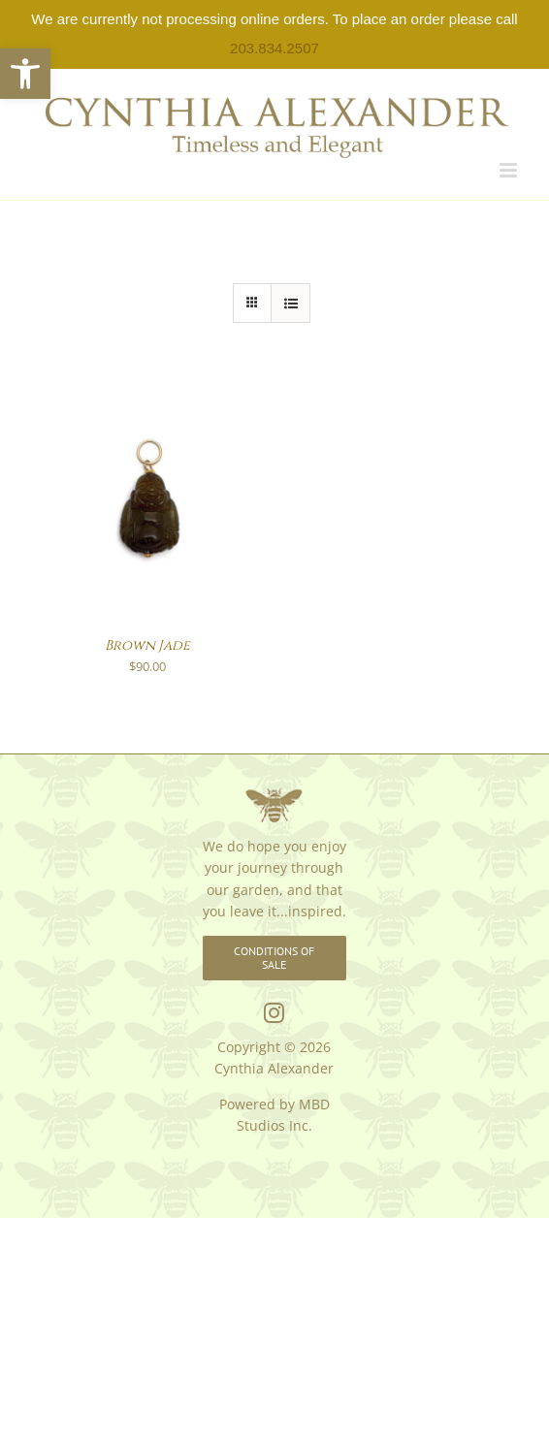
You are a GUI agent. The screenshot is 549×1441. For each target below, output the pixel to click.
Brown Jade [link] (147, 645)
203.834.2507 (274, 48)
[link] (25, 73)
